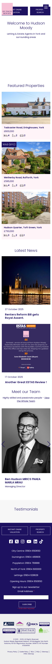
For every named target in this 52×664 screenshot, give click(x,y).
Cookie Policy (24, 652)
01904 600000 (33, 569)
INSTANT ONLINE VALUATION (15, 530)
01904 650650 (32, 550)
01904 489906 (32, 557)
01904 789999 (32, 563)
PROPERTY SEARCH (40, 530)
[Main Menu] (46, 7)
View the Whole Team (33, 399)
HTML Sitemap (29, 654)
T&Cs (32, 652)
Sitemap (45, 652)
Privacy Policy (12, 652)
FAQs (38, 652)
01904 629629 (31, 575)
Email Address (26, 591)
